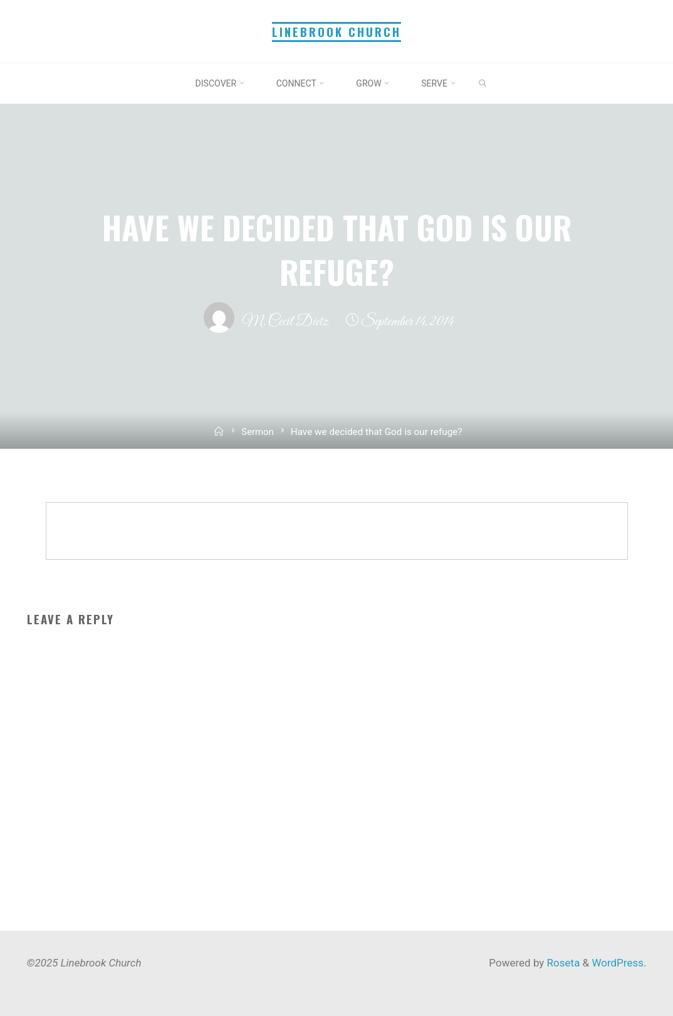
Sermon (257, 431)
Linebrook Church (336, 31)
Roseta (562, 962)
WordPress (618, 962)
